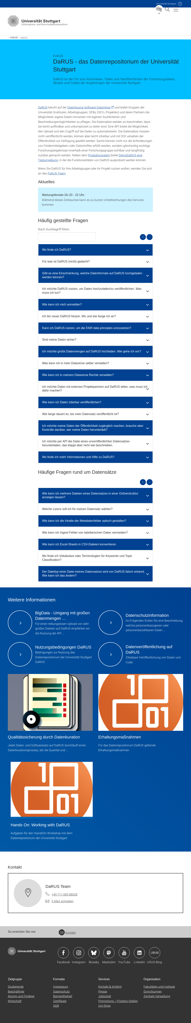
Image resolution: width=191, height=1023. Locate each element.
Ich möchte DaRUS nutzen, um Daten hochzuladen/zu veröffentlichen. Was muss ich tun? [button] (92, 290)
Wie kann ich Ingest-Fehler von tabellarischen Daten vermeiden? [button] (85, 532)
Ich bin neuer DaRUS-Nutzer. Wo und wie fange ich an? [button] (79, 316)
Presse (102, 991)
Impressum (60, 986)
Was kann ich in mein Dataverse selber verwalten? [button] (75, 363)
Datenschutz (61, 991)
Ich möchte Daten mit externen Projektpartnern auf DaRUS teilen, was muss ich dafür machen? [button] (95, 388)
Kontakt (67, 932)
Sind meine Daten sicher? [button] (59, 339)
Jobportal (104, 996)
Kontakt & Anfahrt (110, 986)
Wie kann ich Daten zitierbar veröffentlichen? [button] (71, 402)
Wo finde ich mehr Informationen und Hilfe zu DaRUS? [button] (78, 457)
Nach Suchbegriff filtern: (54, 229)
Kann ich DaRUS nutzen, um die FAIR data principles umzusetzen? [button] (86, 328)
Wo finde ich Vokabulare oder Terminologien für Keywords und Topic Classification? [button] (87, 557)
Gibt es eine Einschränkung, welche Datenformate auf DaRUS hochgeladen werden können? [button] (92, 275)
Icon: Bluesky (93, 952)
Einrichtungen (153, 991)
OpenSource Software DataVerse (88, 107)
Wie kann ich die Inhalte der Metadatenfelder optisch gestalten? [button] (84, 520)
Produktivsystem (99, 155)
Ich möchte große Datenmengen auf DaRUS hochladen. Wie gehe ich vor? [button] (91, 351)
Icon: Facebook (63, 952)
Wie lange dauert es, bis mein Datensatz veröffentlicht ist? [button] (80, 414)
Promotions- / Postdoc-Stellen (118, 1001)
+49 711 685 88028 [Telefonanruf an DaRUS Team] (64, 894)
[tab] (95, 250)
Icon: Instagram (78, 952)
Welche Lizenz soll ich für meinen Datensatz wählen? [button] (77, 509)
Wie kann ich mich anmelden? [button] (62, 304)
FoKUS (14, 37)
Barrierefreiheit (62, 996)
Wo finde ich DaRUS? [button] (56, 249)
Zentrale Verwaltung (157, 996)
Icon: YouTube (124, 952)
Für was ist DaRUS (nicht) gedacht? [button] (66, 261)
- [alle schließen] (149, 237)
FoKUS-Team (56, 173)
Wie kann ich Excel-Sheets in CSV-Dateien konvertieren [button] (79, 544)
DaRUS (43, 107)
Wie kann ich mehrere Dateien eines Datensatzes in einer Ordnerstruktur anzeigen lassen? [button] (90, 495)
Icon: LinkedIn (139, 952)
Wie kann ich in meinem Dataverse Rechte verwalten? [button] (78, 375)
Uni (166, 3)
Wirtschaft (14, 1001)
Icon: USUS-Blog (154, 952)
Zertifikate (59, 1001)
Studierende (16, 986)
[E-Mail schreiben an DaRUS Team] (59, 901)
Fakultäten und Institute (159, 986)
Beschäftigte (16, 991)
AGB (56, 1005)
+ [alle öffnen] (143, 237)
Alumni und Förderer (21, 996)
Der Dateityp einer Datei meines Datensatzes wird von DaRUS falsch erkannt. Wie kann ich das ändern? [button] (93, 573)
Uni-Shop (104, 1005)
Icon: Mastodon (109, 952)
